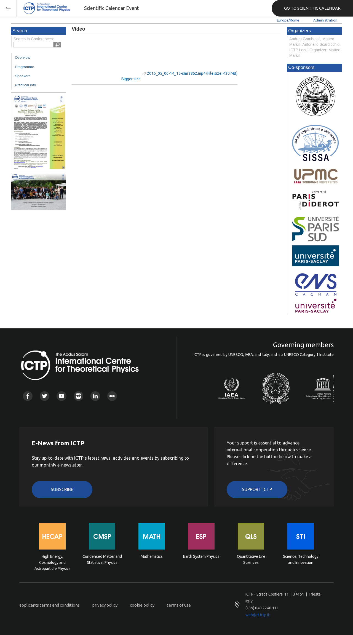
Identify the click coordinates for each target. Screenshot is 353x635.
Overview (22, 57)
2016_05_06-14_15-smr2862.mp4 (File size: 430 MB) (192, 73)
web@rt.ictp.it (257, 615)
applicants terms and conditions (49, 605)
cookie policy (142, 605)
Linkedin (95, 396)
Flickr (112, 396)
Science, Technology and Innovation (301, 559)
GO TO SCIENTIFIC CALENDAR (312, 8)
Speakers (22, 76)
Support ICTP (257, 489)
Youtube (61, 396)
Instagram (78, 396)
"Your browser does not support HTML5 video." (106, 57)
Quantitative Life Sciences (251, 559)
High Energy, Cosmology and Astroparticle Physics (52, 562)
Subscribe (62, 489)
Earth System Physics (201, 556)
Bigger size (131, 79)
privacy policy (104, 605)
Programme (24, 67)
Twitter (44, 396)
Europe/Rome (288, 20)
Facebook (28, 396)
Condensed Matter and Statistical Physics (102, 559)
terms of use (179, 605)
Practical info (25, 85)
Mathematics (152, 556)
